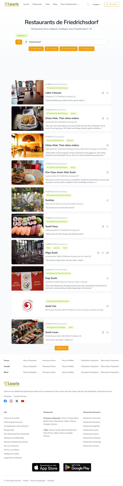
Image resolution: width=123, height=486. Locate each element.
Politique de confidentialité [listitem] (14, 438)
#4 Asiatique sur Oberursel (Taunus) (58, 273)
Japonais (57, 248)
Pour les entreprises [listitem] (11, 446)
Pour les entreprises (37, 481)
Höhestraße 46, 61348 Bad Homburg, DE (61, 122)
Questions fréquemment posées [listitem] (16, 442)
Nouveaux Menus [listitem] (49, 360)
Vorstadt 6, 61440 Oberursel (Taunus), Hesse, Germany (66, 282)
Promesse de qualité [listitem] (11, 418)
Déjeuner (70, 140)
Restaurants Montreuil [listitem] (91, 422)
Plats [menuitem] (47, 4)
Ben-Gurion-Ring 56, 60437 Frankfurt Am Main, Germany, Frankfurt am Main (74, 310)
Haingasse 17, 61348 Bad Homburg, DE (60, 96)
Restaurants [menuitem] (37, 4)
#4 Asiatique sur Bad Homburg (57, 88)
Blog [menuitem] (55, 4)
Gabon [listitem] (66, 421)
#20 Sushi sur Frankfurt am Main (57, 301)
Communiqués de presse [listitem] (13, 422)
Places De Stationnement (55, 140)
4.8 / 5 (56, 84)
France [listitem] (64, 418)
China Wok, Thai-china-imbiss (62, 118)
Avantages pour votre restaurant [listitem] (16, 426)
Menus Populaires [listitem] (30, 360)
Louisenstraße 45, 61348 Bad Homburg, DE (61, 176)
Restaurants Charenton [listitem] (92, 418)
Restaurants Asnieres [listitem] (91, 446)
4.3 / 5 (56, 270)
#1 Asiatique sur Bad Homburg (57, 113)
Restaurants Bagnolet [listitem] (91, 426)
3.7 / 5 (56, 164)
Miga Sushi (51, 252)
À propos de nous (20, 396)
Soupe (73, 167)
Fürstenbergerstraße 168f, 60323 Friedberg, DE (63, 336)
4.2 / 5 (55, 110)
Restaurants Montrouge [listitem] (92, 442)
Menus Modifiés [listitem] (68, 360)
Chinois (73, 113)
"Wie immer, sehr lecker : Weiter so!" (59, 340)
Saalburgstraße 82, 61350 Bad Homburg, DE (62, 230)
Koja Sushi (51, 278)
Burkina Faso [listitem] (48, 421)
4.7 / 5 (56, 191)
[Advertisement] (61, 70)
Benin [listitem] (76, 418)
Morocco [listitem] (54, 424)
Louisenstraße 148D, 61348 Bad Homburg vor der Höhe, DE (68, 256)
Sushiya (49, 200)
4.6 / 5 (56, 218)
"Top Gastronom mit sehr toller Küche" (59, 208)
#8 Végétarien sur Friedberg (56, 327)
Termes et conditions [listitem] (11, 450)
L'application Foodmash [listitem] (13, 458)
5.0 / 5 (54, 137)
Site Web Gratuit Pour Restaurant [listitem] (16, 434)
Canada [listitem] (70, 418)
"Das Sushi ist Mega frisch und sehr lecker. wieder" (64, 260)
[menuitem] (70, 4)
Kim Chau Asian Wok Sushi (60, 172)
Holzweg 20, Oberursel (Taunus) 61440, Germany (64, 204)
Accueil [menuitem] (26, 4)
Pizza (48, 248)
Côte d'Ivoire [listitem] (58, 421)
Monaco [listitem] (73, 421)
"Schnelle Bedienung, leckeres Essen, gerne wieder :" (65, 100)
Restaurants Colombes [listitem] (91, 438)
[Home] (11, 4)
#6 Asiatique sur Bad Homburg (57, 222)
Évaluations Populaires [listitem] (89, 360)
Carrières (50, 481)
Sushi (65, 248)
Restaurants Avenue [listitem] (90, 434)
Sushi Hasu (51, 226)
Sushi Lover (51, 332)
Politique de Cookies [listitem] (11, 454)
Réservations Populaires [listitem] (110, 360)
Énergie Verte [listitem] (9, 430)
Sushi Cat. (51, 306)
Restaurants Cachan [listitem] (90, 430)
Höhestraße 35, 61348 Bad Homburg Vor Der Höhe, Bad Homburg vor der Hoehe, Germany (80, 149)
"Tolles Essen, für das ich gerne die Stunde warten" (64, 234)
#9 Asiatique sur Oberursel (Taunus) (58, 195)
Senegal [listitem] (47, 424)
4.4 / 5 (56, 324)
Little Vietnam (53, 92)
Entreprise (8, 396)
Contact (25, 481)
